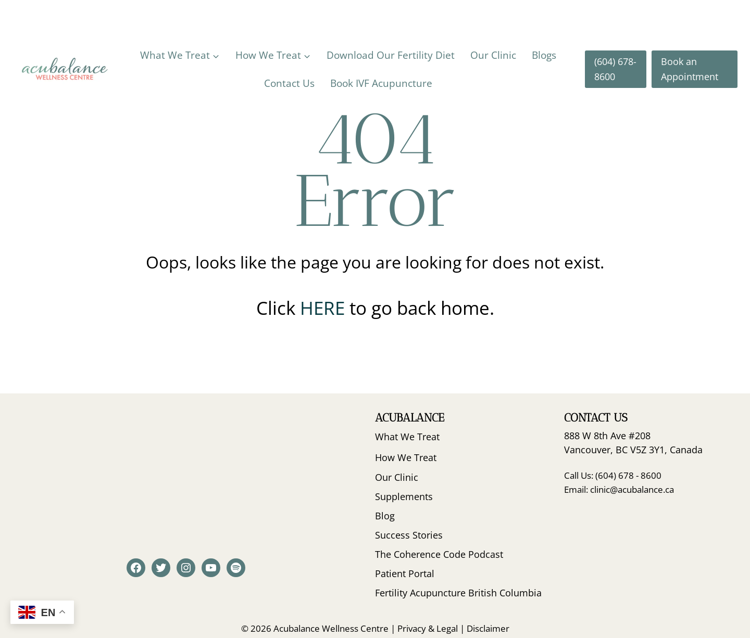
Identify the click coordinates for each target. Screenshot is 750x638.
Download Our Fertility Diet (391, 55)
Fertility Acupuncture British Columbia (458, 592)
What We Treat (407, 436)
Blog (385, 515)
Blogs (544, 55)
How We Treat (405, 457)
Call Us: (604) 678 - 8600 (612, 475)
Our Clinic (493, 55)
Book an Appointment (689, 69)
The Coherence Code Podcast (439, 554)
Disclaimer (488, 628)
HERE (324, 308)
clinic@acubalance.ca (632, 489)
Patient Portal (404, 573)
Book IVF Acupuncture (381, 83)
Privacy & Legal (427, 628)
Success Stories (409, 535)
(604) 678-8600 (615, 69)
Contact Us (289, 83)
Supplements (404, 496)
